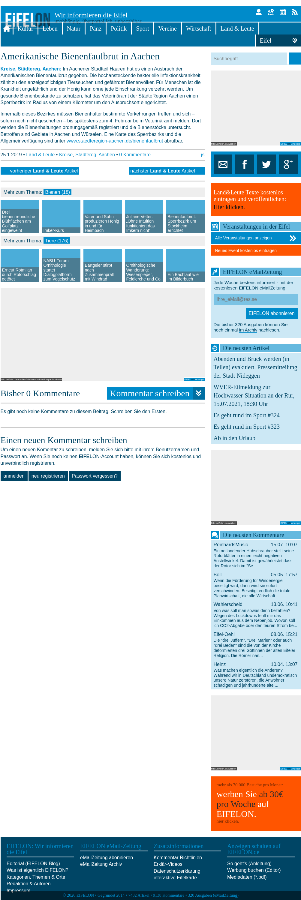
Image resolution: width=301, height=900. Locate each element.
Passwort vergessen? (95, 475)
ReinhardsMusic (256, 555)
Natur (74, 28)
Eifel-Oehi (256, 644)
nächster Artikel (162, 170)
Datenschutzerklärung (177, 871)
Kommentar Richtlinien (178, 857)
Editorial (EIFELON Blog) (33, 863)
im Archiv (248, 329)
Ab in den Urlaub (234, 438)
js (203, 154)
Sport (142, 28)
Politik (119, 28)
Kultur (25, 28)
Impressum (18, 890)
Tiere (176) (56, 240)
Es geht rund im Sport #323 (247, 426)
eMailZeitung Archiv (101, 864)
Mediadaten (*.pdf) (247, 877)
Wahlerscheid (256, 614)
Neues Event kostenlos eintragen (246, 250)
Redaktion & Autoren (29, 883)
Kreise (66, 154)
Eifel (266, 40)
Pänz (95, 28)
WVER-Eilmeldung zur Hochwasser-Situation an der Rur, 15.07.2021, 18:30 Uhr (254, 395)
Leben (50, 28)
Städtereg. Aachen (95, 154)
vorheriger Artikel (44, 170)
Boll (256, 585)
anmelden (14, 475)
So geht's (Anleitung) (249, 863)
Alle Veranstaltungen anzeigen (256, 238)
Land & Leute (237, 28)
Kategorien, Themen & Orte (36, 877)
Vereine (167, 28)
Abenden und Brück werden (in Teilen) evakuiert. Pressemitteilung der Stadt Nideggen (255, 367)
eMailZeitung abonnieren (106, 857)
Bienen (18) (57, 192)
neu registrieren (48, 475)
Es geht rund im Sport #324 (247, 415)
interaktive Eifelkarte (175, 877)
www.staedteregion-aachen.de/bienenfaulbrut (115, 140)
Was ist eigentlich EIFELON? (37, 870)
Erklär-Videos (168, 864)
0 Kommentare (135, 154)
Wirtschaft (198, 28)
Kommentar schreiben (157, 393)
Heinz (256, 674)
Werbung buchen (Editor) (254, 870)
